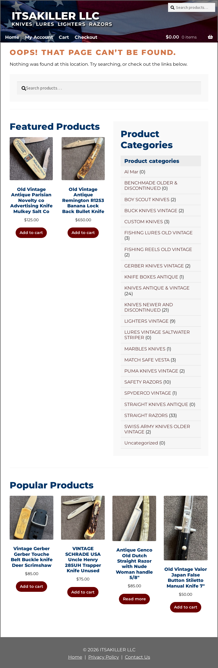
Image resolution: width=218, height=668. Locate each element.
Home (12, 37)
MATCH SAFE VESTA (146, 360)
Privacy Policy (103, 657)
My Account (39, 37)
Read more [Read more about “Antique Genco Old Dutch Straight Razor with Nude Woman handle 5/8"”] (134, 598)
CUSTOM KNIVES (143, 221)
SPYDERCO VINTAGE (147, 393)
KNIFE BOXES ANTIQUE (151, 277)
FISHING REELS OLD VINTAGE (158, 249)
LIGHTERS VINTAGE (146, 321)
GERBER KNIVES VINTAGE (154, 266)
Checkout (86, 37)
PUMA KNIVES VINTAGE (151, 371)
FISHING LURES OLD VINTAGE (158, 232)
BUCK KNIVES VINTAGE (150, 210)
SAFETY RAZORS (143, 382)
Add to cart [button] (31, 232)
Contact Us (137, 657)
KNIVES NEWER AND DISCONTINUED (148, 307)
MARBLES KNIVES (144, 349)
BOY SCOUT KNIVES (146, 199)
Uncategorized (141, 443)
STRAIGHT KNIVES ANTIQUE (156, 404)
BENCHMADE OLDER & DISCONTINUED (150, 185)
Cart (64, 37)
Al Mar (131, 172)
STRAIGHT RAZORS (146, 415)
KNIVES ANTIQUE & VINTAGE (157, 288)
